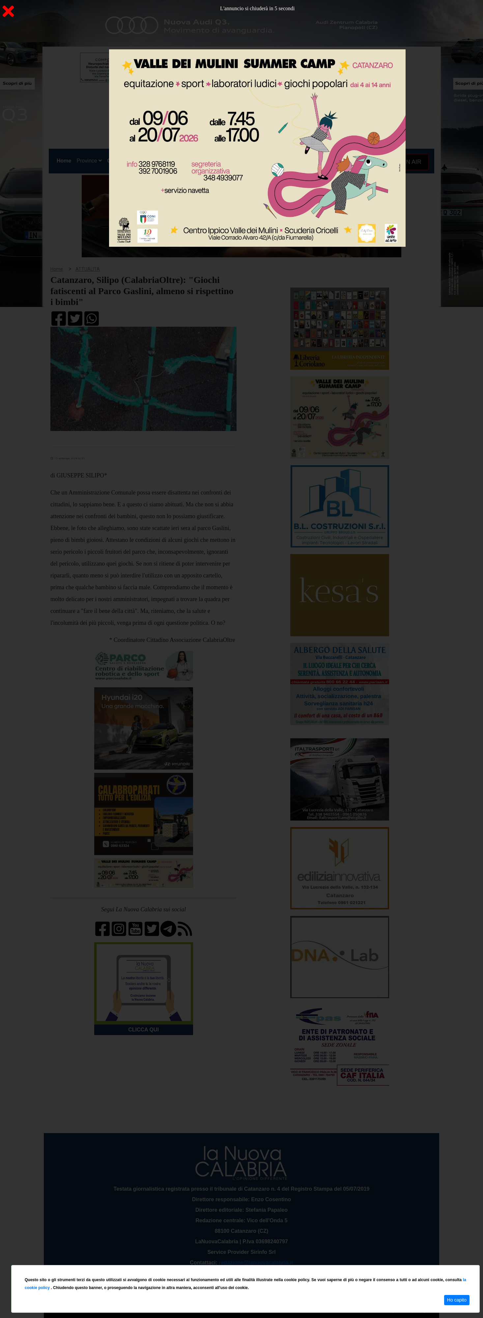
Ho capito (457, 1300)
